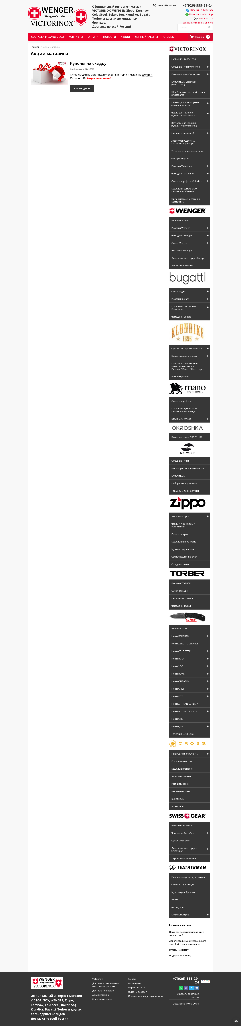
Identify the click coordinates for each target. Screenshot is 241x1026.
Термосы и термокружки (185, 490)
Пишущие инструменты (184, 753)
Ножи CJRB (177, 718)
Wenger (132, 979)
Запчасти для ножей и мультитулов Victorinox (184, 124)
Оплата (93, 37)
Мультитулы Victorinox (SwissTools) (183, 83)
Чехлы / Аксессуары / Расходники (183, 525)
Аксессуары (177, 806)
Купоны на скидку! (179, 949)
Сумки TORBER (179, 590)
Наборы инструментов (184, 483)
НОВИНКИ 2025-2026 (183, 59)
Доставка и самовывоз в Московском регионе (105, 985)
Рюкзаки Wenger (180, 228)
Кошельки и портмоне (183, 541)
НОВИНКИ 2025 (180, 220)
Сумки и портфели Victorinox (187, 181)
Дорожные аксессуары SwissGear (184, 849)
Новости (109, 37)
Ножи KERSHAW (180, 636)
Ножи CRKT (177, 688)
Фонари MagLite (180, 158)
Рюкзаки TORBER (181, 583)
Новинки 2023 (179, 628)
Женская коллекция (182, 265)
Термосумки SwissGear (184, 858)
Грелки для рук (179, 534)
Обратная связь (137, 987)
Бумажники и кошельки (184, 356)
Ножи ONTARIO (180, 681)
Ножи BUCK (177, 658)
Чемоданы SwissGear (183, 833)
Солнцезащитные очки (184, 556)
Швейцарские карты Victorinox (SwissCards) (188, 93)
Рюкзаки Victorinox (181, 166)
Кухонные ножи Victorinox (185, 74)
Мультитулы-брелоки (183, 892)
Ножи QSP (177, 726)
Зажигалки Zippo (180, 516)
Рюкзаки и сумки (180, 791)
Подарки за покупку (180, 955)
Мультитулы (178, 475)
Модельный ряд (180, 914)
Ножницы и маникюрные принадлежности (185, 104)
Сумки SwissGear (180, 840)
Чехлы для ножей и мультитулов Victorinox (184, 114)
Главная (35, 47)
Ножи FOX (177, 696)
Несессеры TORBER (182, 598)
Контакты (76, 37)
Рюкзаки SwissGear (182, 825)
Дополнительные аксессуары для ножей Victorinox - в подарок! (187, 942)
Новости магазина (102, 999)
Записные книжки (181, 776)
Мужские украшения (182, 549)
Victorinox (97, 979)
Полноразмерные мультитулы (188, 877)
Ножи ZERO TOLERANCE (184, 643)
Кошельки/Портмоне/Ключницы (183, 308)
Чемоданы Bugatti (181, 316)
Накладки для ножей (182, 133)
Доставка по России (103, 990)
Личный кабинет (146, 37)
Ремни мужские (180, 376)
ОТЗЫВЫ (168, 37)
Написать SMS (203, 18)
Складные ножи (180, 460)
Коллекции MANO (181, 418)
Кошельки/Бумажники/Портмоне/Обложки (184, 190)
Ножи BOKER (178, 673)
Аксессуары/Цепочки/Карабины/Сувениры (183, 142)
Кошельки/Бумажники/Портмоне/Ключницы (184, 410)
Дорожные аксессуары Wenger (188, 258)
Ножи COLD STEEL (181, 651)
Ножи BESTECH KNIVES (184, 711)
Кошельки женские (182, 768)
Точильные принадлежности (187, 151)
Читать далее (84, 89)
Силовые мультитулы (183, 884)
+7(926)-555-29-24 (196, 5)
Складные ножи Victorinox (185, 66)
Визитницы (177, 798)
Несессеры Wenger (182, 250)
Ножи (174, 899)
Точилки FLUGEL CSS (182, 733)
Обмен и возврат (137, 991)
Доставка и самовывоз (47, 37)
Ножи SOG (177, 666)
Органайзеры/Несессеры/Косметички (186, 200)
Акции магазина (101, 995)
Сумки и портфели (181, 401)
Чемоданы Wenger (181, 235)
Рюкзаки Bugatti (180, 298)
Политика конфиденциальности (146, 996)
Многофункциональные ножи (187, 468)
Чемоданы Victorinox (182, 173)
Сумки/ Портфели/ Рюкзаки (186, 348)
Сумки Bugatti (178, 291)
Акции (125, 37)
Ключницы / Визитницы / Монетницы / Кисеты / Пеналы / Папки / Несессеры (187, 366)
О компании (134, 983)
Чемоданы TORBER (182, 605)
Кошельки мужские (182, 761)
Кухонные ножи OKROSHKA (186, 437)
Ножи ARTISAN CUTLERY (185, 703)
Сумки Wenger (179, 243)
